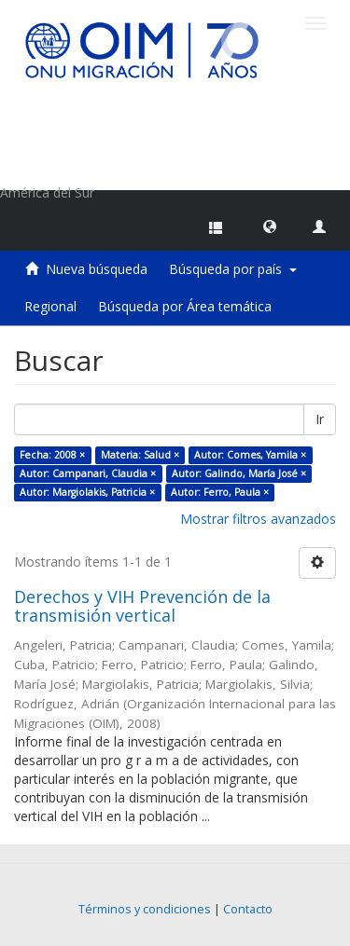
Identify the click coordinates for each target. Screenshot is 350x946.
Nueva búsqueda (96, 269)
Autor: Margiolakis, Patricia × (87, 492)
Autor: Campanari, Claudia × (88, 473)
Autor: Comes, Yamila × (250, 454)
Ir (319, 419)
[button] (270, 225)
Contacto (248, 909)
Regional (50, 306)
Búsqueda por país (233, 269)
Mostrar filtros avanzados (258, 519)
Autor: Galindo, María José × (239, 473)
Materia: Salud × (140, 454)
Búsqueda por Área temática (185, 306)
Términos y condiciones (144, 909)
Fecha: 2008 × (52, 454)
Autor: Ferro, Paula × (220, 492)
